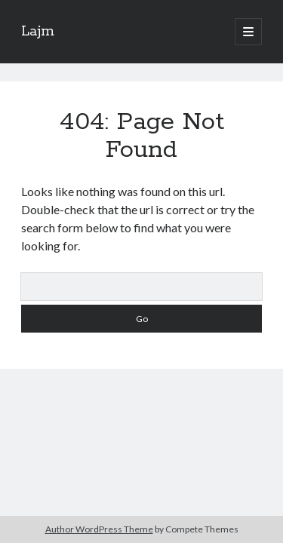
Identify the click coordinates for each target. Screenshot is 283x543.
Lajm (37, 32)
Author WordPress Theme (99, 529)
